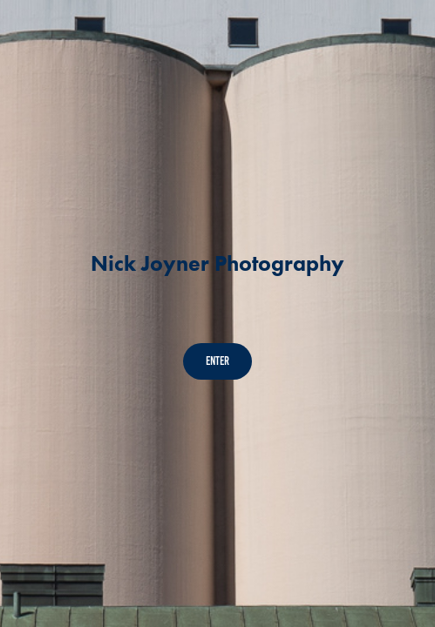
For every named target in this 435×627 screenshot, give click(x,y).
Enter (217, 360)
